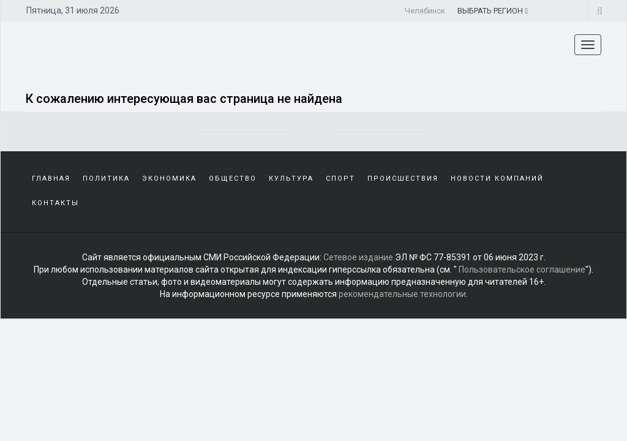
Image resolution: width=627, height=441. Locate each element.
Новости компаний (497, 179)
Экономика (169, 179)
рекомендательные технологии (402, 294)
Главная (51, 179)
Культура (291, 179)
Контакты (55, 203)
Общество (233, 179)
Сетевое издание (358, 257)
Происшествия (402, 179)
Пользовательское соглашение (522, 269)
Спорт (340, 179)
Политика (106, 179)
